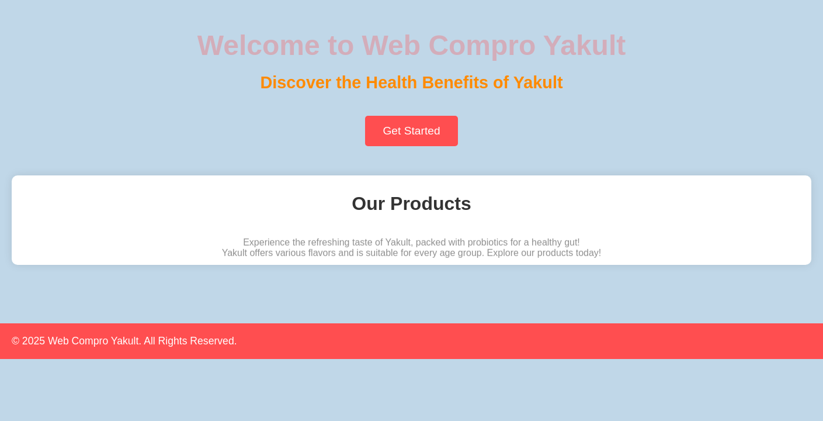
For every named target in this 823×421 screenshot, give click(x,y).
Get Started (411, 131)
